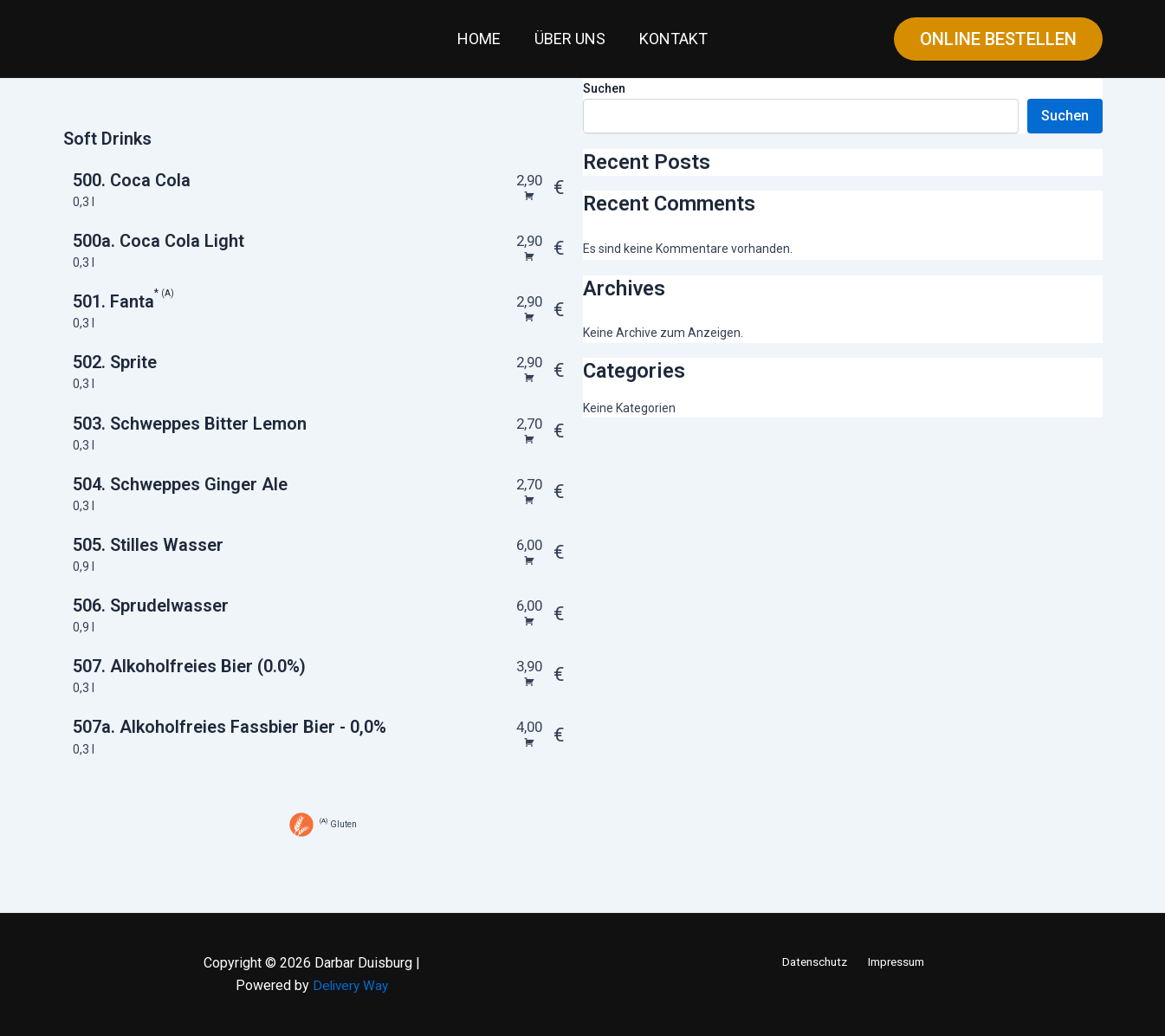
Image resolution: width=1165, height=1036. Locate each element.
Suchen (604, 88)
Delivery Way (351, 985)
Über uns (569, 38)
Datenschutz (816, 961)
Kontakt (671, 38)
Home (481, 38)
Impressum (895, 961)
